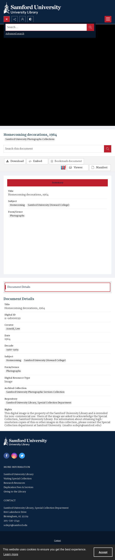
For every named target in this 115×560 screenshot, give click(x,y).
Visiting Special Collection (18, 479)
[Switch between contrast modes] (30, 19)
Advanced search (15, 34)
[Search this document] (54, 148)
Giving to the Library (15, 492)
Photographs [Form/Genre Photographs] (17, 216)
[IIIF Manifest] (100, 167)
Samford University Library (19, 474)
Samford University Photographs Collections (29, 139)
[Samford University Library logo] (32, 8)
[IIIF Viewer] (78, 167)
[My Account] (22, 19)
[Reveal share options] (14, 19)
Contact (57, 540)
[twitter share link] (22, 456)
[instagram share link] (14, 456)
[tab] (57, 182)
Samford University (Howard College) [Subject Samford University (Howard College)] (48, 205)
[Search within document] (107, 148)
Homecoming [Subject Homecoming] (17, 205)
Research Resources (14, 483)
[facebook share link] (6, 456)
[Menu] (108, 19)
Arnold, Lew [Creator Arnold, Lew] (13, 329)
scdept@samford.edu (15, 525)
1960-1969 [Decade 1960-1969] (12, 350)
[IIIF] (63, 167)
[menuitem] (57, 540)
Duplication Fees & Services (18, 487)
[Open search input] (7, 19)
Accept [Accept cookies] (103, 552)
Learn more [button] (10, 554)
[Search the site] (46, 27)
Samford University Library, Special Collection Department (36, 508)
